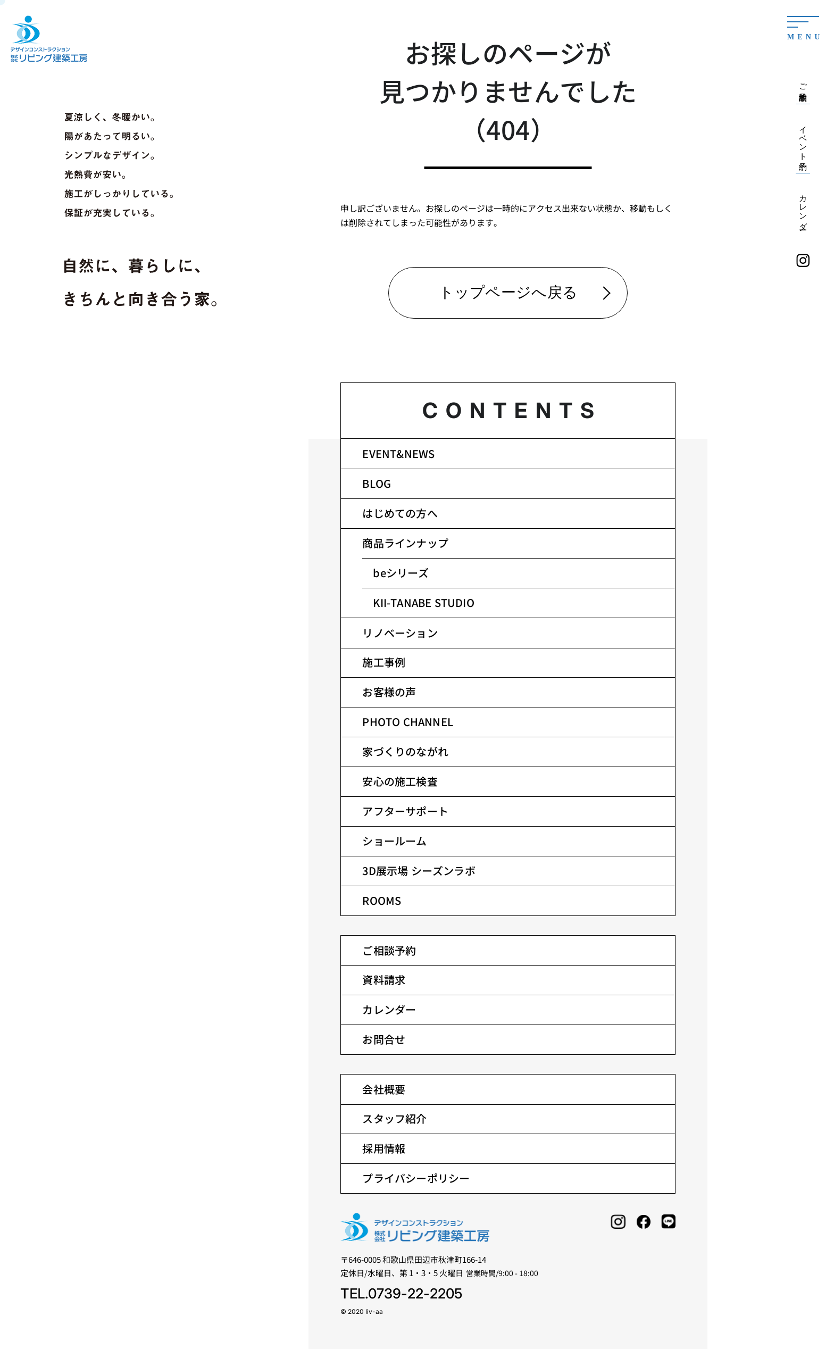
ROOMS (381, 900)
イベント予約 (803, 138)
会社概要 (383, 1089)
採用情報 (383, 1148)
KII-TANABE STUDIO (423, 602)
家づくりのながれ (405, 751)
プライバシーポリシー (416, 1178)
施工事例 (383, 662)
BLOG (376, 483)
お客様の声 (389, 692)
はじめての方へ (399, 513)
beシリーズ (401, 572)
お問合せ (383, 1039)
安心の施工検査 (399, 781)
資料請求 (383, 979)
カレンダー (389, 1009)
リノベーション (399, 632)
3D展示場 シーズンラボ (418, 870)
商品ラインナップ (405, 543)
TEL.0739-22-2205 (401, 1293)
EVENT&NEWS (398, 453)
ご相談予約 (389, 950)
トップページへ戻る (508, 292)
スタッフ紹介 (394, 1118)
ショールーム (394, 840)
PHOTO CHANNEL (407, 721)
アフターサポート (405, 811)
